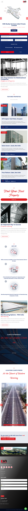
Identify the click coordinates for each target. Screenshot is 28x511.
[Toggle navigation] (2, 2)
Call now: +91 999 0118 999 (8, 438)
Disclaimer (2, 474)
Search (7, 52)
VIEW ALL (14, 199)
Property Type (14, 44)
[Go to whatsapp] (25, 508)
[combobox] (2, 485)
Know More (14, 30)
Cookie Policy (3, 473)
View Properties (8, 448)
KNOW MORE (5, 89)
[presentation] (8, 493)
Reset (21, 52)
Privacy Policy (3, 471)
